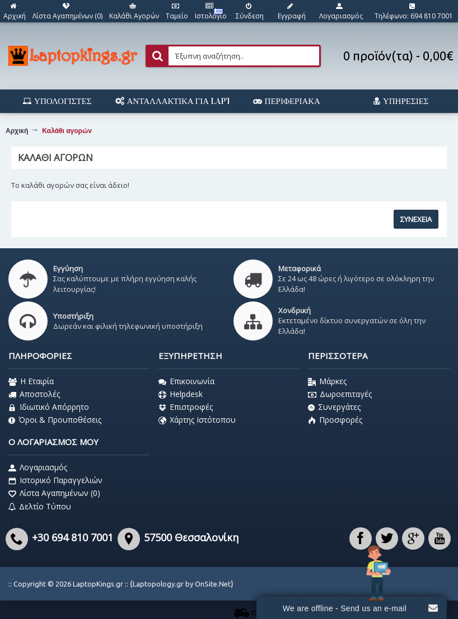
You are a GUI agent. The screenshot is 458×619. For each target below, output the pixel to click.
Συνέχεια (416, 219)
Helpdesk (180, 394)
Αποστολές (34, 394)
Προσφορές (335, 420)
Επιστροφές (185, 407)
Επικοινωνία (186, 381)
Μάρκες (327, 381)
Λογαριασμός (37, 467)
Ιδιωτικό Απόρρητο (48, 407)
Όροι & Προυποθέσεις (54, 420)
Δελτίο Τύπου (39, 506)
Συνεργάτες (334, 407)
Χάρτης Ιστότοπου (197, 420)
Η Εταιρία (31, 381)
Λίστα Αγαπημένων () (54, 493)
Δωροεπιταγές (340, 394)
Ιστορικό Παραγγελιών (55, 480)
